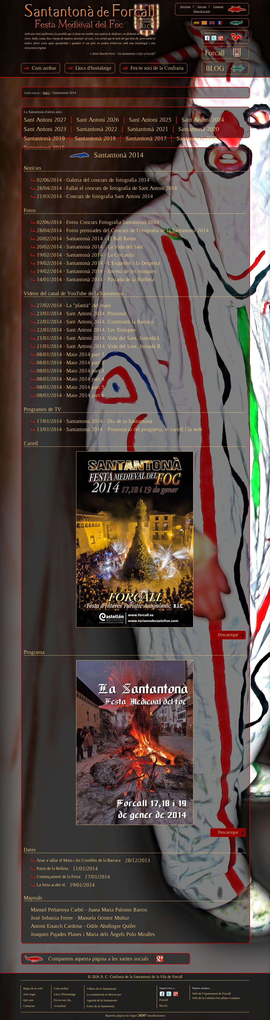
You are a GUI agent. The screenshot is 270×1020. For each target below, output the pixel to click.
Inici (46, 93)
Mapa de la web (202, 11)
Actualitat (60, 1006)
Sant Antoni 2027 (45, 120)
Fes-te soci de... (63, 1000)
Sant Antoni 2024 (202, 120)
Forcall (215, 53)
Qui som (202, 6)
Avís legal (185, 6)
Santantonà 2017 (146, 139)
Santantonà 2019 (44, 139)
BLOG (215, 68)
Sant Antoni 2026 (97, 120)
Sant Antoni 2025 (150, 120)
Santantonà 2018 (95, 139)
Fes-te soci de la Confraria (157, 68)
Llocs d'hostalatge (93, 68)
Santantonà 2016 (197, 139)
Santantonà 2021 (147, 129)
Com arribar (44, 68)
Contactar (218, 6)
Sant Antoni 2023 (45, 129)
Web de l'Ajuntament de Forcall (211, 993)
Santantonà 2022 (96, 129)
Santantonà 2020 (198, 129)
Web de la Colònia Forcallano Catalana (216, 998)
